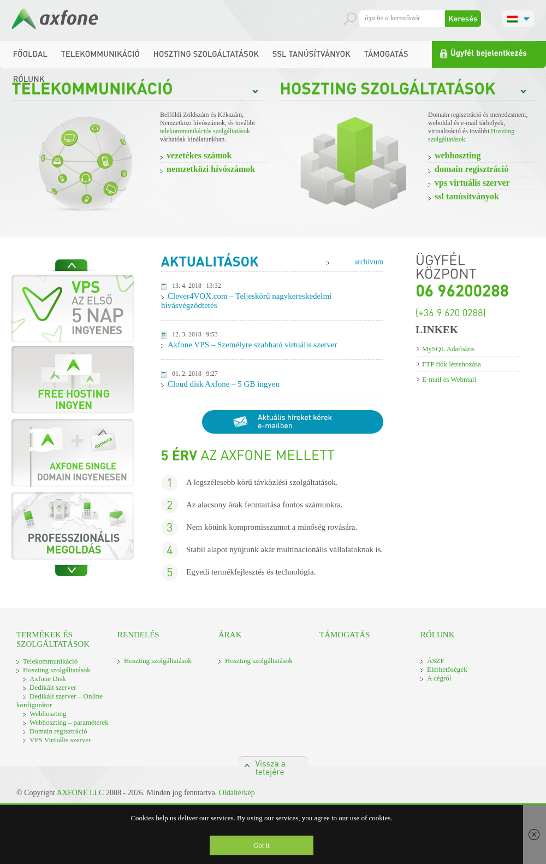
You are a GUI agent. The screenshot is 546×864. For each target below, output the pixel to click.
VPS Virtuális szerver (60, 740)
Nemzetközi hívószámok (211, 169)
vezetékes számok (199, 155)
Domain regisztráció (471, 169)
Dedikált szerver (52, 687)
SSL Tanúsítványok (467, 196)
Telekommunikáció (50, 661)
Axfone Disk (47, 678)
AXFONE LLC (80, 793)
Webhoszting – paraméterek (69, 722)
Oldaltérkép (237, 793)
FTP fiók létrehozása (451, 364)
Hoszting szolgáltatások (57, 670)
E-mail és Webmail (449, 379)
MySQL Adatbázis (448, 349)
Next (71, 570)
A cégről (439, 678)
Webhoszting (457, 155)
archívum (368, 262)
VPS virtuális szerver (472, 182)
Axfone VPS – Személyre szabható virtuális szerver (252, 344)
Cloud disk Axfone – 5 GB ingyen (224, 384)
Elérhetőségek (447, 669)
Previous (71, 265)
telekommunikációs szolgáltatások (205, 131)
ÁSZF (435, 660)
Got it (261, 845)
